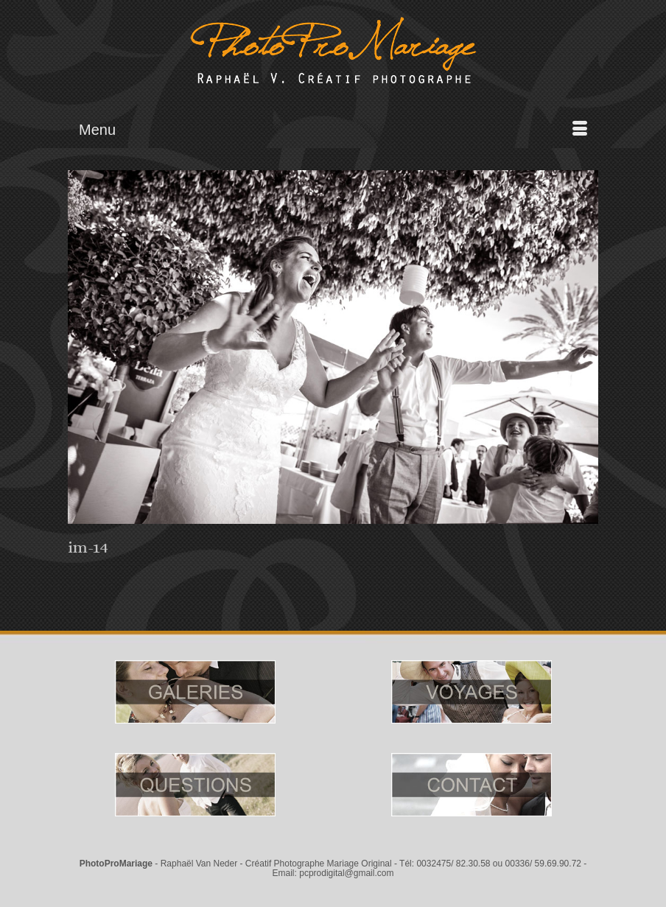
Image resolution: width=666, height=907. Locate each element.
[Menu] (333, 129)
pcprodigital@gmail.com (346, 873)
